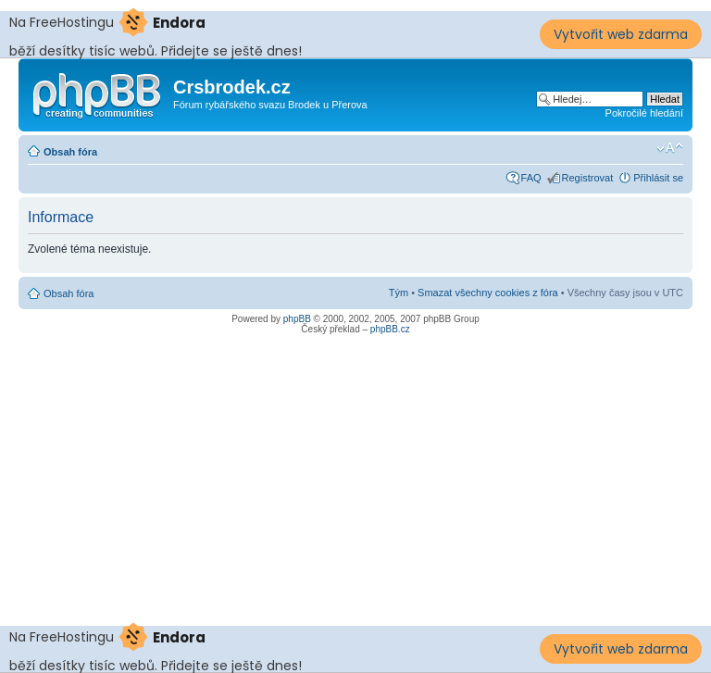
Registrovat (588, 177)
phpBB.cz (390, 329)
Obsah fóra (70, 151)
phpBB (297, 319)
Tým (398, 292)
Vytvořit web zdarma (621, 34)
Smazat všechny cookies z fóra (488, 292)
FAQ (531, 177)
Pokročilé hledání (644, 112)
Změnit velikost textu (669, 148)
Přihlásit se (658, 177)
